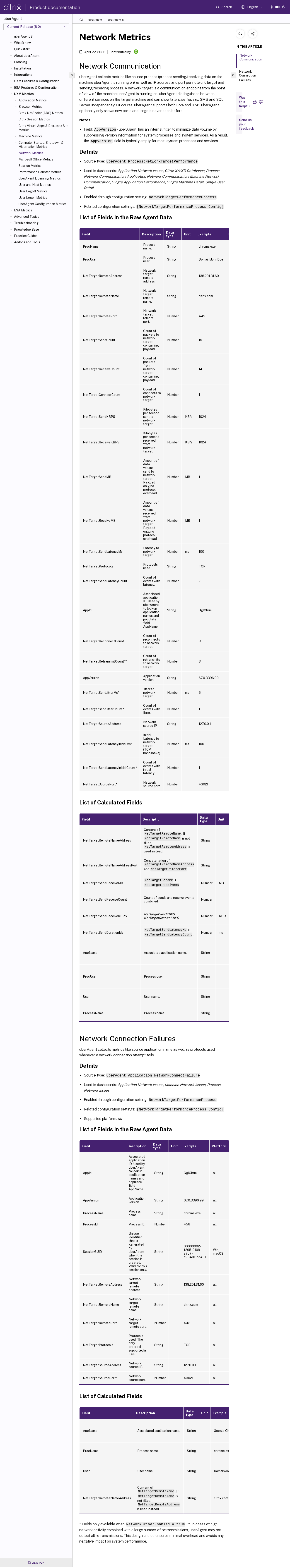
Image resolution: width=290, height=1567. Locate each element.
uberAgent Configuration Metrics (43, 204)
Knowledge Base (26, 229)
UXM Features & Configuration (36, 81)
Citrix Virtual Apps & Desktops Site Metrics (43, 128)
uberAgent (95, 19)
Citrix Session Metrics (34, 119)
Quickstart (22, 49)
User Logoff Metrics (33, 191)
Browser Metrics (30, 106)
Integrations (23, 75)
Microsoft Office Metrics (36, 159)
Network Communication (250, 59)
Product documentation (55, 7)
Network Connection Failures (247, 76)
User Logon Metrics (33, 197)
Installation (22, 68)
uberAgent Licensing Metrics (40, 178)
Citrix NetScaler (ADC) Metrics (41, 113)
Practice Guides (25, 236)
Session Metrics (30, 165)
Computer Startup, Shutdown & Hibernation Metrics (41, 144)
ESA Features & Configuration (36, 87)
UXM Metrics (24, 94)
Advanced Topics (26, 216)
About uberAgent (27, 55)
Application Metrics (33, 100)
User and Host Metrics (35, 185)
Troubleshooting (26, 223)
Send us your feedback (246, 124)
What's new (22, 43)
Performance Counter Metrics (40, 172)
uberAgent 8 (23, 36)
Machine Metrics (31, 136)
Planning (20, 62)
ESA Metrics (23, 210)
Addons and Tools (27, 242)
